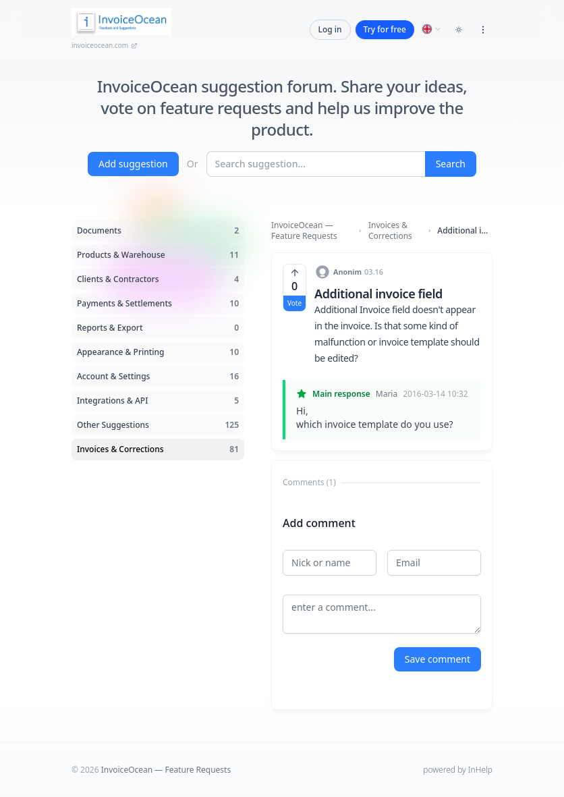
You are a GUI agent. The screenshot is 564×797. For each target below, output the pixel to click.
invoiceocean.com (105, 45)
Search (451, 163)
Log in (330, 29)
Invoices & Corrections (390, 231)
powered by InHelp (457, 769)
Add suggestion (133, 163)
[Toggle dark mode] (458, 29)
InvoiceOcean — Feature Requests (304, 231)
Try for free (385, 29)
